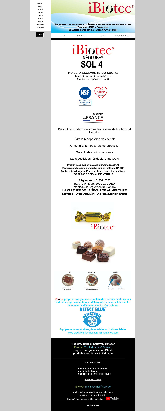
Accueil (62, 36)
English (40, 12)
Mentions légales (93, 405)
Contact (103, 36)
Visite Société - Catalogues (123, 36)
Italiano (40, 18)
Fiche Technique (82, 36)
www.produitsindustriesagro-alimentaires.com (93, 332)
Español (40, 15)
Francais (40, 3)
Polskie (40, 21)
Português (40, 24)
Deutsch (40, 9)
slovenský (40, 27)
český (40, 6)
